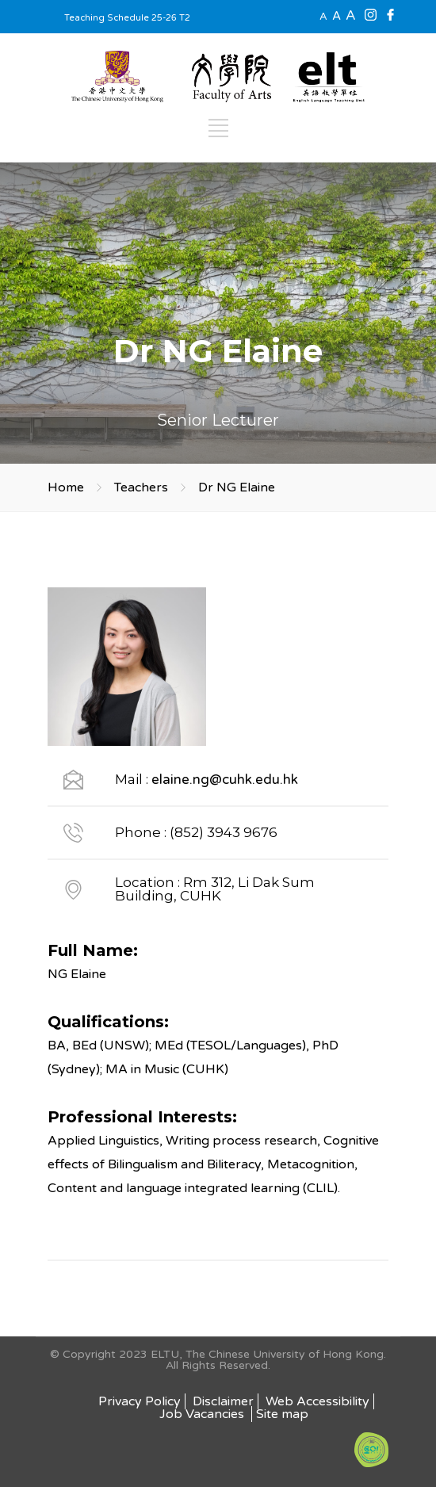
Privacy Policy (139, 1401)
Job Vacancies (203, 1414)
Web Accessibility (317, 1401)
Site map (282, 1414)
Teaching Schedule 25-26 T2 (127, 18)
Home (66, 487)
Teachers (141, 487)
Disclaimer (223, 1401)
